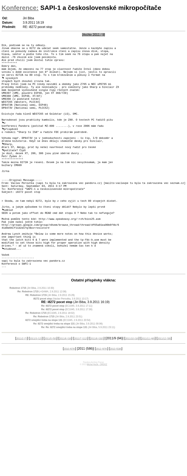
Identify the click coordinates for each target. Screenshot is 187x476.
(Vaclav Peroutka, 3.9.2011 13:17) (61, 342)
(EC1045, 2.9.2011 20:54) (57, 364)
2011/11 (148, 382)
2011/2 (21, 382)
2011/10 (132, 382)
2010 (69, 392)
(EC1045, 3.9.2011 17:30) (66, 353)
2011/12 (164, 382)
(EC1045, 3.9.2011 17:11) (66, 349)
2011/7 (81, 382)
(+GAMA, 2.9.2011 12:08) (41, 335)
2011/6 (65, 382)
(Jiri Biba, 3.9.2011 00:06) (68, 367)
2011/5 (50, 382)
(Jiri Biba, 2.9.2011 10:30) (32, 331)
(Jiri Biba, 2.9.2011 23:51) (57, 360)
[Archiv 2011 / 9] (93, 34)
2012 (101, 392)
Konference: (20, 7)
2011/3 (36, 382)
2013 (115, 392)
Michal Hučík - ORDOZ (97, 408)
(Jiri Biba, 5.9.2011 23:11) (78, 371)
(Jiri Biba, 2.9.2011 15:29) (50, 339)
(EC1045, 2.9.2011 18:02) (49, 356)
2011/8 (97, 382)
